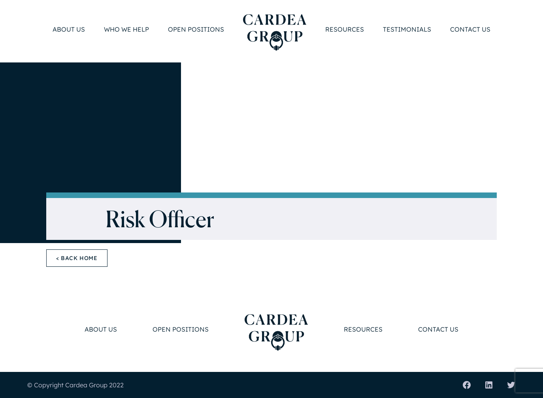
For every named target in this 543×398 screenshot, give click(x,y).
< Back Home (77, 258)
